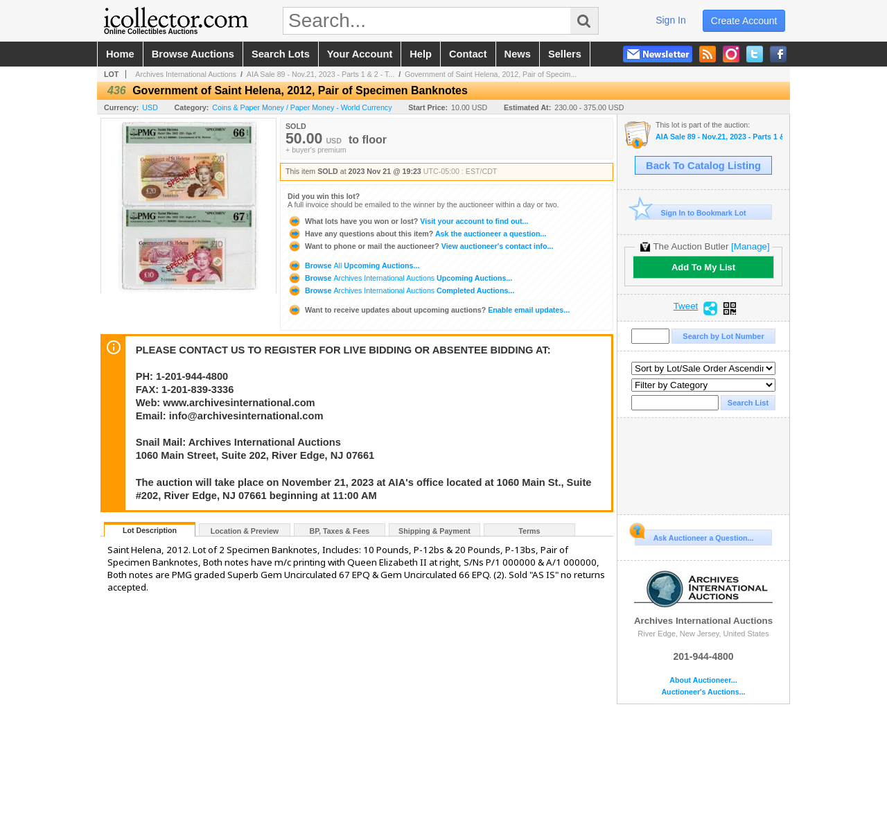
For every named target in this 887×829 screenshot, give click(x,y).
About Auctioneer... (703, 680)
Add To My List (703, 267)
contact (468, 54)
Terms (529, 531)
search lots (281, 54)
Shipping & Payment (434, 531)
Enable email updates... (429, 310)
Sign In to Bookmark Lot (690, 212)
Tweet (686, 306)
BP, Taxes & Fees (340, 531)
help (421, 54)
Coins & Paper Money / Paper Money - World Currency (302, 107)
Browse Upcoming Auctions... (353, 265)
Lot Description (150, 530)
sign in (671, 20)
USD (150, 107)
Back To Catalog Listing (703, 165)
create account (744, 20)
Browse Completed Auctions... (401, 290)
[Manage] (750, 246)
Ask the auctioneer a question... (417, 233)
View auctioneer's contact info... (420, 246)
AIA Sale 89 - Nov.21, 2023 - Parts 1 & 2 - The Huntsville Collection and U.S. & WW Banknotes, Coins (719, 137)
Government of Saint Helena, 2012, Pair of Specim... (491, 74)
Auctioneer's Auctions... (703, 692)
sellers (564, 54)
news (517, 54)
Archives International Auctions (185, 74)
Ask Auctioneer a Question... (694, 536)
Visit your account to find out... (408, 221)
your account (359, 54)
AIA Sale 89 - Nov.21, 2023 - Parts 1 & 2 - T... (320, 74)
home (120, 54)
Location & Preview (245, 531)
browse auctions (193, 54)
